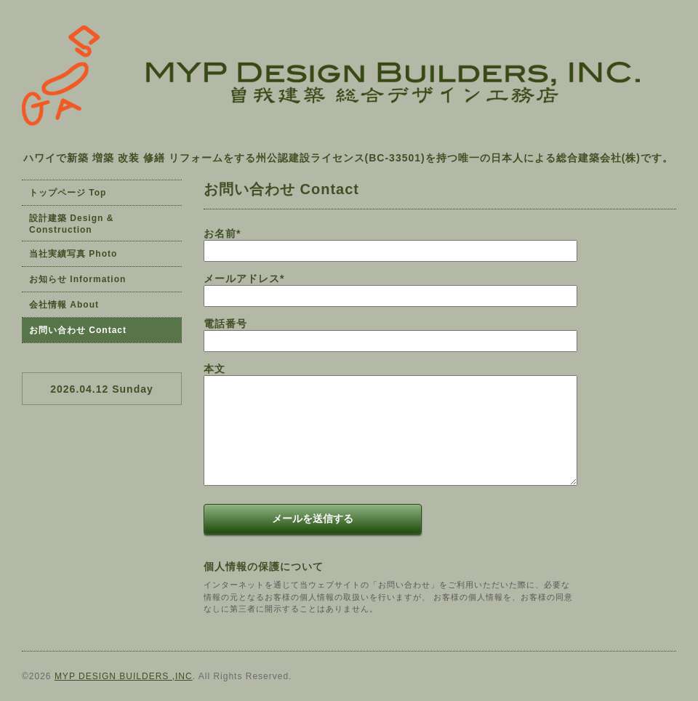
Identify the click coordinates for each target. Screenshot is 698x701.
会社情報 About (64, 305)
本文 (214, 368)
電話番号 (225, 323)
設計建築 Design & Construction (71, 224)
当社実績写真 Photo (73, 254)
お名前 (222, 233)
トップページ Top (67, 193)
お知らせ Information (77, 279)
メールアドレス (244, 278)
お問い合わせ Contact (78, 330)
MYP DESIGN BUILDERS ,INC (124, 676)
